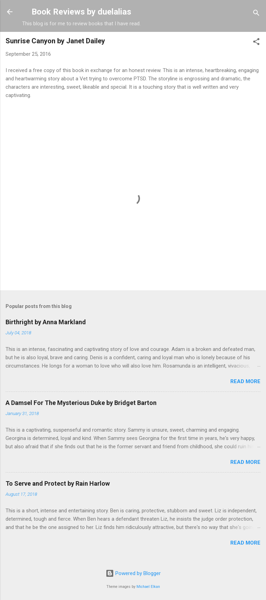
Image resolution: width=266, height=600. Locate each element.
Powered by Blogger (133, 573)
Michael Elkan (148, 586)
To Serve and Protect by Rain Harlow (58, 483)
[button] (256, 42)
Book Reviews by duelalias (81, 12)
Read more (245, 381)
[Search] (256, 14)
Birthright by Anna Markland (46, 322)
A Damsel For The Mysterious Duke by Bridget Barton (81, 402)
